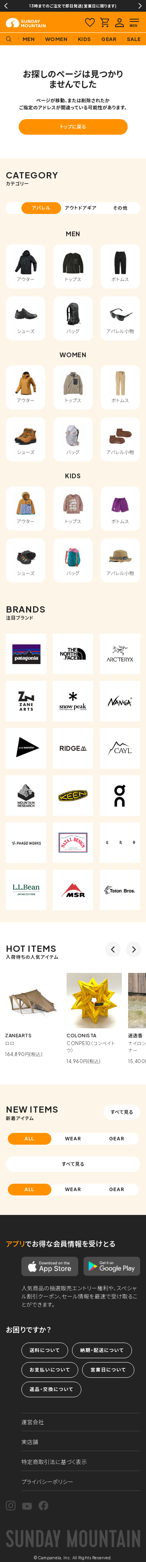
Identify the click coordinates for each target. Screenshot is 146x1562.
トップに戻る (73, 127)
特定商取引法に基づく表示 (54, 1461)
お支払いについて (50, 1370)
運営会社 (32, 1421)
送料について (45, 1350)
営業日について (108, 1370)
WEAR (73, 1139)
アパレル (41, 208)
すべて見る (122, 1112)
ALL (30, 1139)
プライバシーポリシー (47, 1481)
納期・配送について (102, 1350)
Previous (6, 6)
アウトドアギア (81, 208)
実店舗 (30, 1441)
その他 (120, 208)
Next (140, 6)
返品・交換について (51, 1389)
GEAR (116, 1139)
